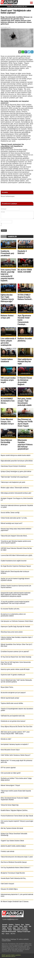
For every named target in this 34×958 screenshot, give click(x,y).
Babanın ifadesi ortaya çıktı (7, 316)
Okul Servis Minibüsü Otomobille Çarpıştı (14, 862)
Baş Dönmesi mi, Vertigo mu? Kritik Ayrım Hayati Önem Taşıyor (25, 422)
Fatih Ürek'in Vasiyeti (7, 884)
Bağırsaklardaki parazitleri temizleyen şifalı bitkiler (17, 461)
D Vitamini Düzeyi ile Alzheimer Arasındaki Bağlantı (25, 381)
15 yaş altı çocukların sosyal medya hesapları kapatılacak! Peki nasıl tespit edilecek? (15, 602)
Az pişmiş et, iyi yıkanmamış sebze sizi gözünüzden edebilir (13, 615)
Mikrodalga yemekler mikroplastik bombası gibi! (16, 493)
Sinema (9, 928)
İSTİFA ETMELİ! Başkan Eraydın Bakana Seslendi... (25, 297)
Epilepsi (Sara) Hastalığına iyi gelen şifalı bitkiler (16, 471)
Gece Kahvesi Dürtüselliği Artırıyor (6, 442)
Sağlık (4, 928)
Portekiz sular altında (7, 851)
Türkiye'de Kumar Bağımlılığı (9, 805)
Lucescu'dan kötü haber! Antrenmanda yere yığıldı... (17, 555)
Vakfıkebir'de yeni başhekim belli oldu (13, 716)
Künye (10, 930)
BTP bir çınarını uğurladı (8, 767)
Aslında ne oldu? (6, 739)
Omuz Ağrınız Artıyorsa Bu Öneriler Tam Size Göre (16, 726)
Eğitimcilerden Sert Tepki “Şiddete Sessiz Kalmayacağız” (7, 298)
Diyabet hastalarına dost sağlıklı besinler (13, 561)
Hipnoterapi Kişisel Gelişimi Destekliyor (13, 466)
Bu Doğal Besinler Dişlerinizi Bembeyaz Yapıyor (16, 566)
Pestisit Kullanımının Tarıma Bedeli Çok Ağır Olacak (17, 816)
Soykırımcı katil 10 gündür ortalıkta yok (13, 675)
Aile (30, 926)
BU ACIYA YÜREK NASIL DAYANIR (25, 271)
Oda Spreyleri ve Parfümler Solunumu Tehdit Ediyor (17, 621)
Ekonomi (4, 926)
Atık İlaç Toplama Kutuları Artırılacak (12, 828)
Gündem (11, 924)
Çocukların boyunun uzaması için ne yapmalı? (15, 651)
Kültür (26, 926)
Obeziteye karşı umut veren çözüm (12, 632)
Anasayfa (4, 924)
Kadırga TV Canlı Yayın (23, 931)
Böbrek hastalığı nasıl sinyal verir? (11, 523)
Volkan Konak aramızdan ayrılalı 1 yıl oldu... (14, 518)
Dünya (10, 926)
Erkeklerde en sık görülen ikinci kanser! (13, 721)
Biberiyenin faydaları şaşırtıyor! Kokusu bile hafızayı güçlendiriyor (25, 444)
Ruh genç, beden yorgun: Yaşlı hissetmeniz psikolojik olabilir (25, 402)
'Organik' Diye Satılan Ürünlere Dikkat (12, 841)
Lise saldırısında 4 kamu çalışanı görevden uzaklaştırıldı (8, 341)
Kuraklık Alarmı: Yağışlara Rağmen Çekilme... (14, 810)
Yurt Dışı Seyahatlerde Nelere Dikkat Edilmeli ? (15, 867)
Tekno (21, 926)
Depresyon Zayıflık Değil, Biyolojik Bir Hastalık (15, 626)
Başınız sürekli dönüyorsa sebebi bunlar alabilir (15, 455)
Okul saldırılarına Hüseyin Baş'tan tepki (25, 361)
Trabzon (17, 924)
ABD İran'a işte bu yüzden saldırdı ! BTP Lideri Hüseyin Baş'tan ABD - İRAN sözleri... (15, 732)
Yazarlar (4, 930)
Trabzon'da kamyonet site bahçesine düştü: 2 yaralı (17, 857)
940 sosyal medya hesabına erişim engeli (8, 380)
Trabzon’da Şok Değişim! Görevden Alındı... (14, 536)
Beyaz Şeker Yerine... (7, 687)
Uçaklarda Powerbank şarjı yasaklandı (7, 253)
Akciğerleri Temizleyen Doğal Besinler (13, 873)
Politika (15, 926)
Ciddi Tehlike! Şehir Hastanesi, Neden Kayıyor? (15, 755)
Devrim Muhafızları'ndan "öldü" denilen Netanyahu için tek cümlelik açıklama (16, 681)
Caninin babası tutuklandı (7, 360)
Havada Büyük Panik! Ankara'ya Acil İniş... (13, 878)
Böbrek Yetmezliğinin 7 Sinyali (10, 785)
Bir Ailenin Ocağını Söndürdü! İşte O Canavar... (15, 901)
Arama (7, 933)
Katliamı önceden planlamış (25, 339)
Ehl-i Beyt (24, 928)
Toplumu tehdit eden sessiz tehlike (12, 703)
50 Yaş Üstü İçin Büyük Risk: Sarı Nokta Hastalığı (16, 657)
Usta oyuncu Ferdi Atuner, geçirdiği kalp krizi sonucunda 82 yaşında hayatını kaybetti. (8, 275)
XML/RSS (13, 933)
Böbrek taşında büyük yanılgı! (10, 698)
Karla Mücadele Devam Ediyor (10, 750)
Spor (22, 924)
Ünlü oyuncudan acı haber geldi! (11, 773)
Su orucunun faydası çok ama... (10, 609)
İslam (18, 928)
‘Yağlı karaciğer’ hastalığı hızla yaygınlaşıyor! (15, 477)
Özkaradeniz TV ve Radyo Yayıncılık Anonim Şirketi (15, 930)
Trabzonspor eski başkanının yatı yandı (13, 482)
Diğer (14, 928)
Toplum (27, 924)
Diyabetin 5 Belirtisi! (22, 252)
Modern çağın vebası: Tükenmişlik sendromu (15, 487)
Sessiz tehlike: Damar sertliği (10, 512)
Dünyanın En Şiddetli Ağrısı (9, 889)
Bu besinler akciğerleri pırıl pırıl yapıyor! (13, 692)
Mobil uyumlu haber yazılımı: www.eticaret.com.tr (11, 955)
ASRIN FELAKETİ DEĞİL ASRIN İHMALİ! (13, 846)
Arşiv (3, 933)
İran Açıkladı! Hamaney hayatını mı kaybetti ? (15, 744)
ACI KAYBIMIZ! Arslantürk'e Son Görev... (8, 401)
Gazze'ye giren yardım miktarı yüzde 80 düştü (15, 669)
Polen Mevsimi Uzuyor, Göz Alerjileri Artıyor (7, 421)
